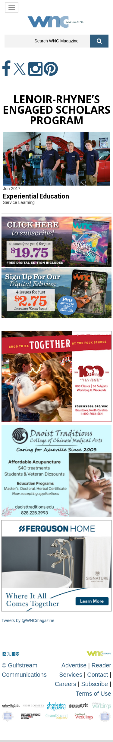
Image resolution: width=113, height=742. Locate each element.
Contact (97, 674)
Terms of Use (93, 693)
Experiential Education (36, 196)
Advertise (73, 665)
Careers (65, 684)
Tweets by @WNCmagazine (28, 620)
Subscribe (95, 684)
